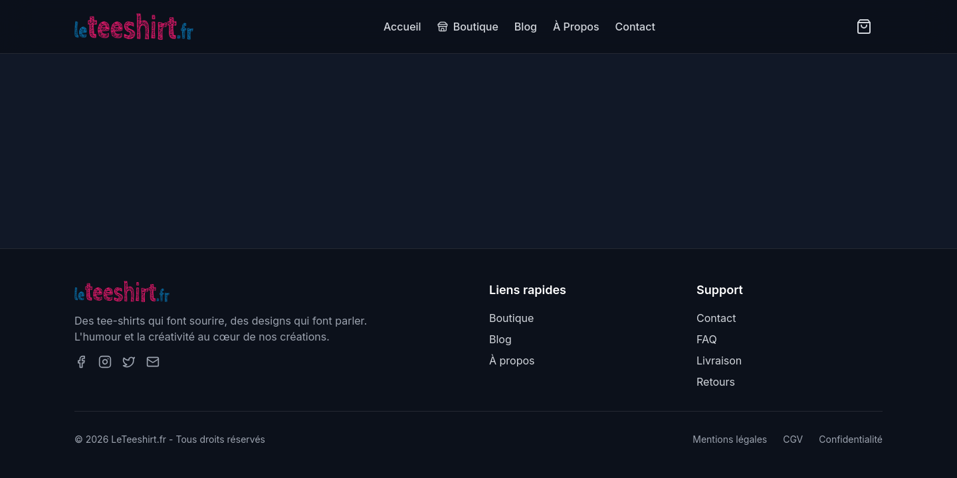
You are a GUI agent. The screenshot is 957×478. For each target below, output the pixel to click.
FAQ (706, 339)
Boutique (467, 26)
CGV (793, 439)
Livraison (719, 360)
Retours (715, 381)
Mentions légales (729, 439)
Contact (635, 26)
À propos (512, 360)
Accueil (402, 26)
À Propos (576, 26)
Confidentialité (851, 439)
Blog (525, 26)
